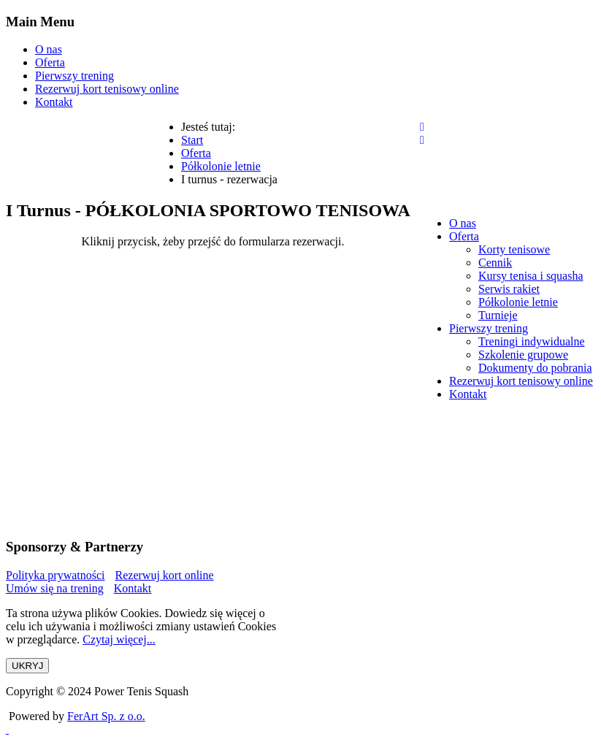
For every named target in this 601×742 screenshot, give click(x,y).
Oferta (50, 62)
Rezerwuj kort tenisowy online (107, 89)
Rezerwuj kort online (164, 575)
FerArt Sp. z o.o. (106, 716)
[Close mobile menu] (422, 140)
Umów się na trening (55, 588)
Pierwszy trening (74, 75)
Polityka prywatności (55, 575)
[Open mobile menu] (422, 127)
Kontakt (54, 102)
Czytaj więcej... (119, 639)
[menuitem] (462, 223)
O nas (48, 49)
